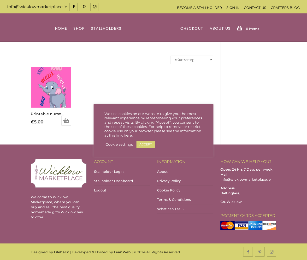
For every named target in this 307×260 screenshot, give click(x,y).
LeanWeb (122, 252)
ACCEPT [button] (145, 144)
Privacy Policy (169, 180)
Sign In (232, 8)
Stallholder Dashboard (113, 180)
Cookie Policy (168, 190)
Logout (100, 190)
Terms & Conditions (174, 199)
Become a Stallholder (199, 8)
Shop (79, 28)
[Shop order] (192, 59)
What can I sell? (170, 208)
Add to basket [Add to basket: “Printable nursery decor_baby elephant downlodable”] (66, 120)
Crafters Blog (285, 8)
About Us (219, 28)
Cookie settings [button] (119, 144)
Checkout (191, 28)
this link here (120, 135)
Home (62, 28)
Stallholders (107, 28)
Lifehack (61, 252)
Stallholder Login (109, 171)
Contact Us (255, 8)
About (162, 171)
